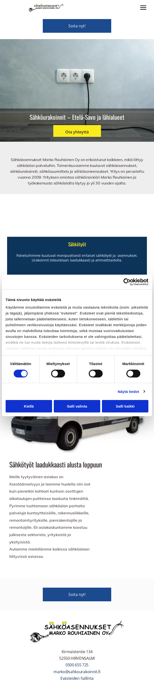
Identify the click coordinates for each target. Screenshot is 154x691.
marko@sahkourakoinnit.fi (77, 671)
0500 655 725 (77, 665)
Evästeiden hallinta (77, 678)
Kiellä (29, 406)
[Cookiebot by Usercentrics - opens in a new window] (127, 282)
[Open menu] (143, 7)
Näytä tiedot (128, 391)
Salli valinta (77, 406)
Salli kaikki (125, 406)
